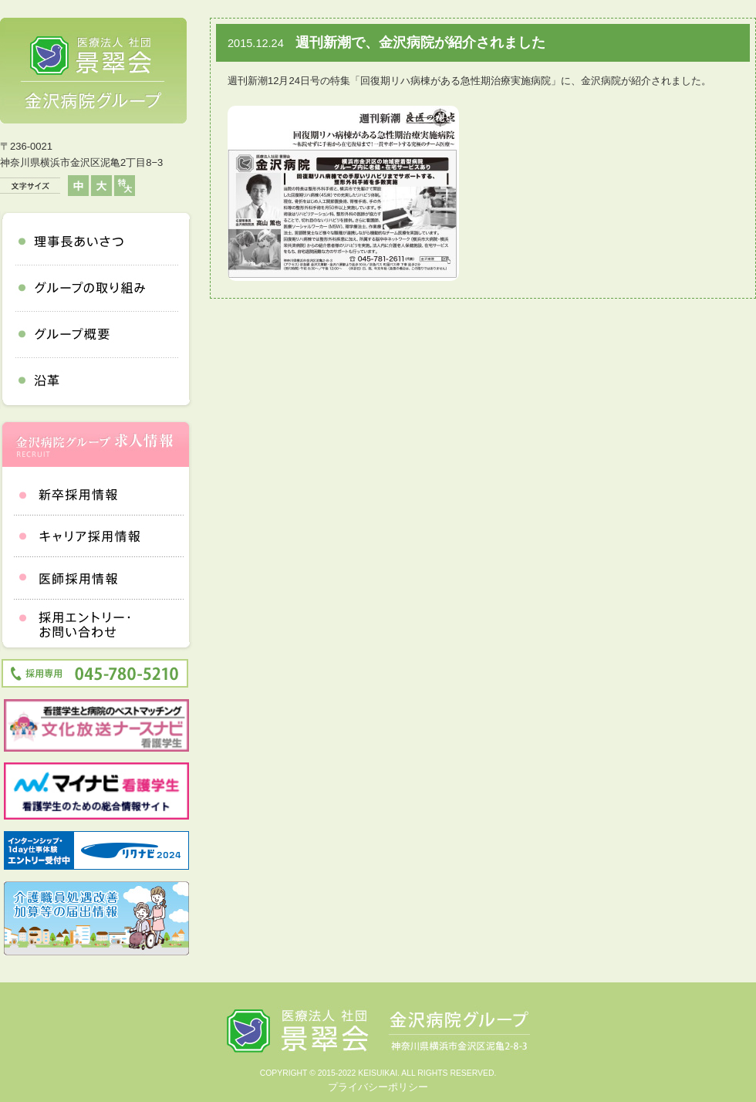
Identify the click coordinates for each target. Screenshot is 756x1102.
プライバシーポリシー (378, 1087)
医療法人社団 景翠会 (93, 70)
